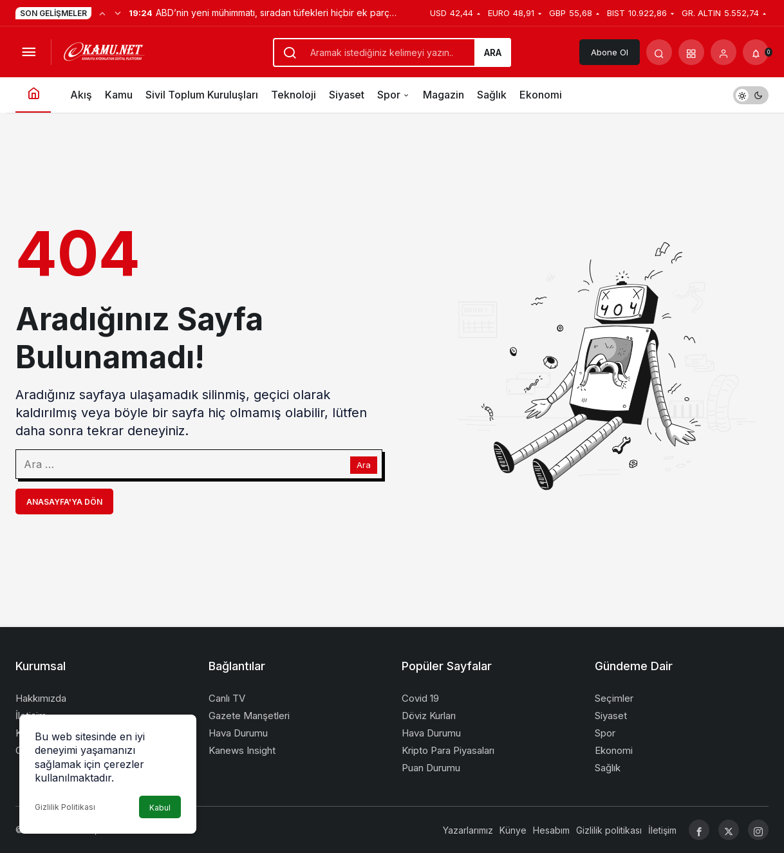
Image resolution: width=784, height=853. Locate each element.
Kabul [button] (160, 807)
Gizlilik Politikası (65, 807)
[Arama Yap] (659, 52)
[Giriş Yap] (723, 52)
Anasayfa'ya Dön (64, 502)
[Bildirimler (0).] (756, 52)
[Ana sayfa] (33, 95)
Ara (492, 52)
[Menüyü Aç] (28, 52)
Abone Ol (609, 52)
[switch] (751, 95)
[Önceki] (102, 13)
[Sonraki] (118, 13)
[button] (691, 52)
